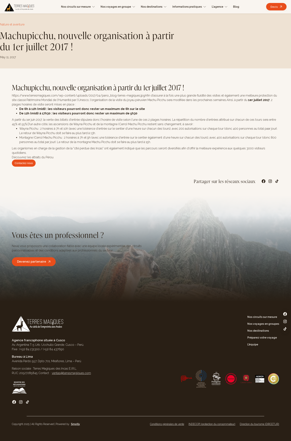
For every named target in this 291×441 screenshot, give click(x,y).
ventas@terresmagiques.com (71, 373)
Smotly (75, 424)
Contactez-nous (24, 163)
